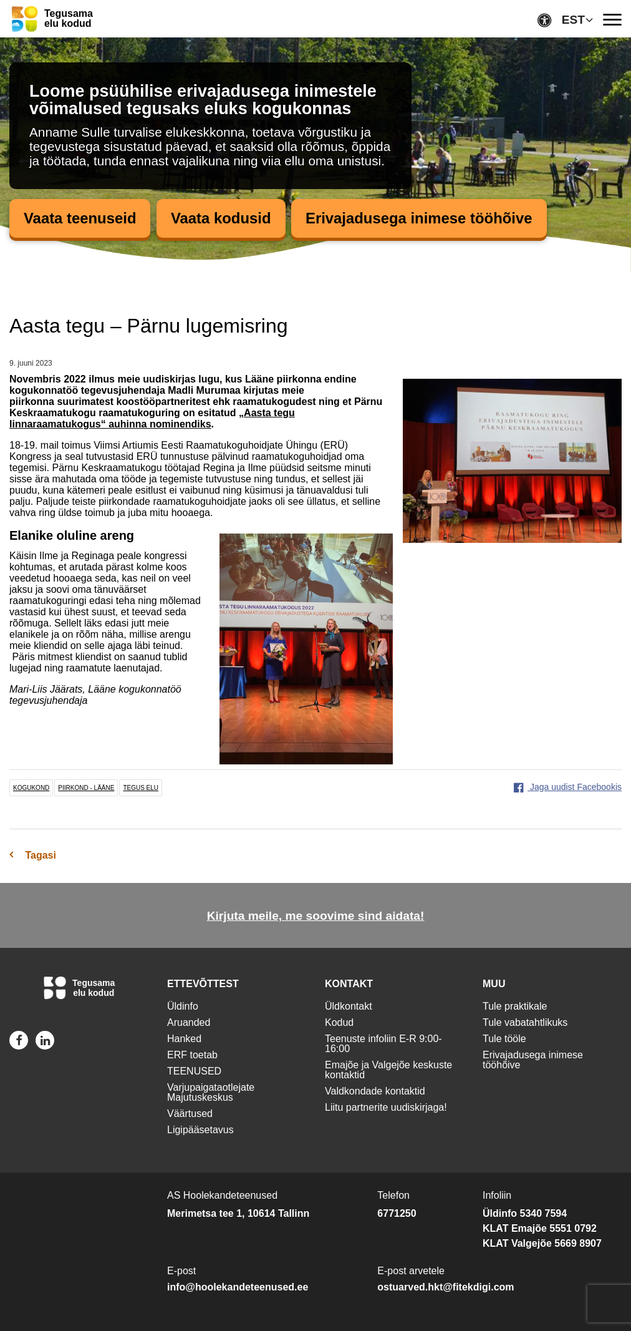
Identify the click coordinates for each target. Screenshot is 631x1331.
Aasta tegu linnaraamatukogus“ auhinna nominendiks (152, 418)
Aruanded (188, 1022)
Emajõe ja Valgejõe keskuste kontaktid (388, 1070)
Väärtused (190, 1113)
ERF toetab (192, 1055)
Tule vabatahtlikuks (525, 1022)
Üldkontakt (348, 1006)
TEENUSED (194, 1071)
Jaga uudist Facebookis (568, 787)
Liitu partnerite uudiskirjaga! (386, 1107)
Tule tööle (504, 1038)
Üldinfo (182, 1006)
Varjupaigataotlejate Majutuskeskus (210, 1092)
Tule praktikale (515, 1006)
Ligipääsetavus (200, 1129)
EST (573, 19)
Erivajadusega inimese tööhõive (420, 218)
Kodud (339, 1022)
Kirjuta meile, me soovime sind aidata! (316, 915)
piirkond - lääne (86, 787)
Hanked (184, 1038)
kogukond (31, 787)
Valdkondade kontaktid (375, 1091)
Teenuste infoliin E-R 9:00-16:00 (383, 1043)
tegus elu (140, 787)
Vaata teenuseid (80, 218)
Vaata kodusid (221, 218)
